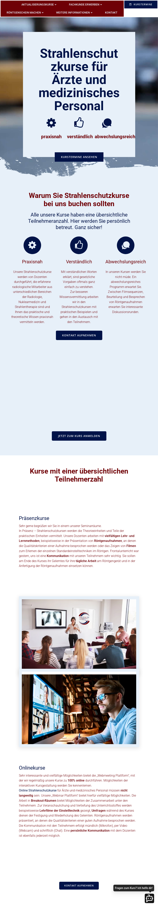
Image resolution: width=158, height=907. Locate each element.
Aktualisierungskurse (40, 3)
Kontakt (111, 12)
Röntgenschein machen (26, 12)
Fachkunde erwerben (86, 3)
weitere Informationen (75, 12)
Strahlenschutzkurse (37, 277)
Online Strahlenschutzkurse (38, 794)
